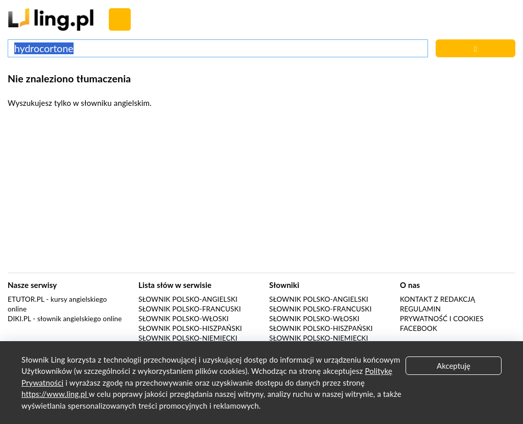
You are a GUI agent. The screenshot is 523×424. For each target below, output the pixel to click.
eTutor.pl (26, 299)
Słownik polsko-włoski (183, 319)
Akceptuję (453, 365)
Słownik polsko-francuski (189, 309)
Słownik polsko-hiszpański (190, 328)
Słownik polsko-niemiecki (187, 338)
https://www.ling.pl (55, 393)
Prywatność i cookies (442, 319)
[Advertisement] (261, 193)
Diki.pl (19, 319)
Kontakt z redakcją (437, 299)
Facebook (418, 328)
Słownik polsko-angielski (187, 299)
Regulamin (420, 309)
